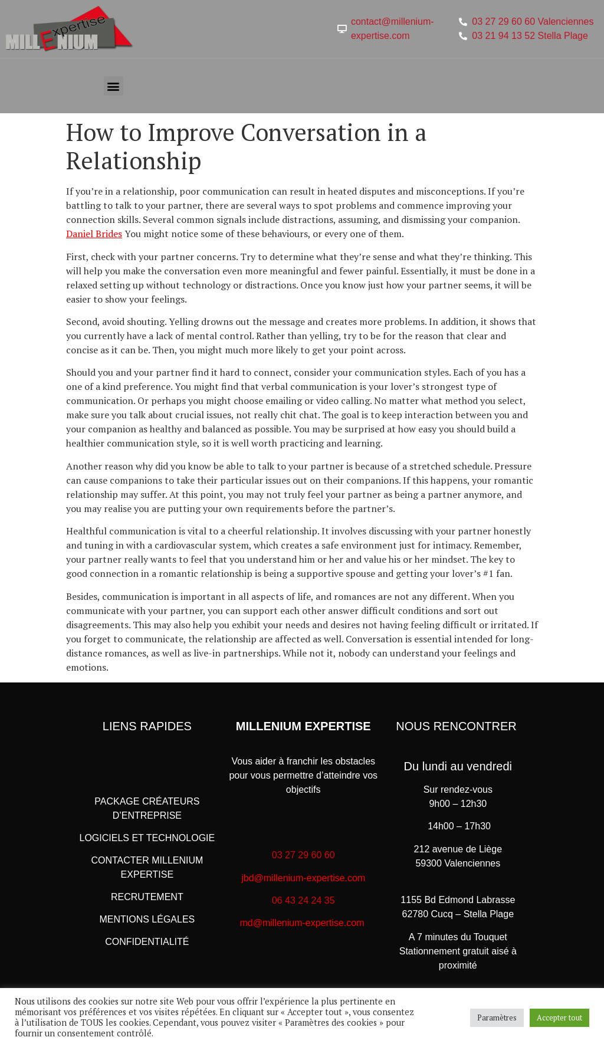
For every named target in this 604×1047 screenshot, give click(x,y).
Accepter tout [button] (559, 1017)
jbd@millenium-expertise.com (303, 878)
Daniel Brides (94, 233)
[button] (113, 86)
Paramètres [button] (497, 1017)
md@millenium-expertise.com (302, 923)
